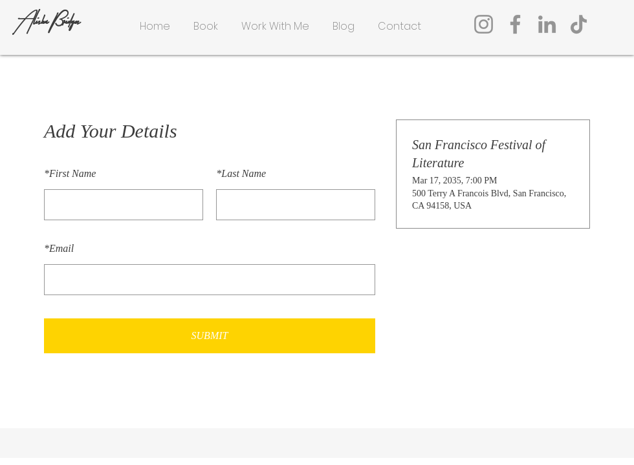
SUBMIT (209, 335)
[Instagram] (483, 24)
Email (59, 248)
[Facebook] (515, 24)
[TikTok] (578, 24)
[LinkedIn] (547, 24)
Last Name (241, 173)
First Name (70, 173)
